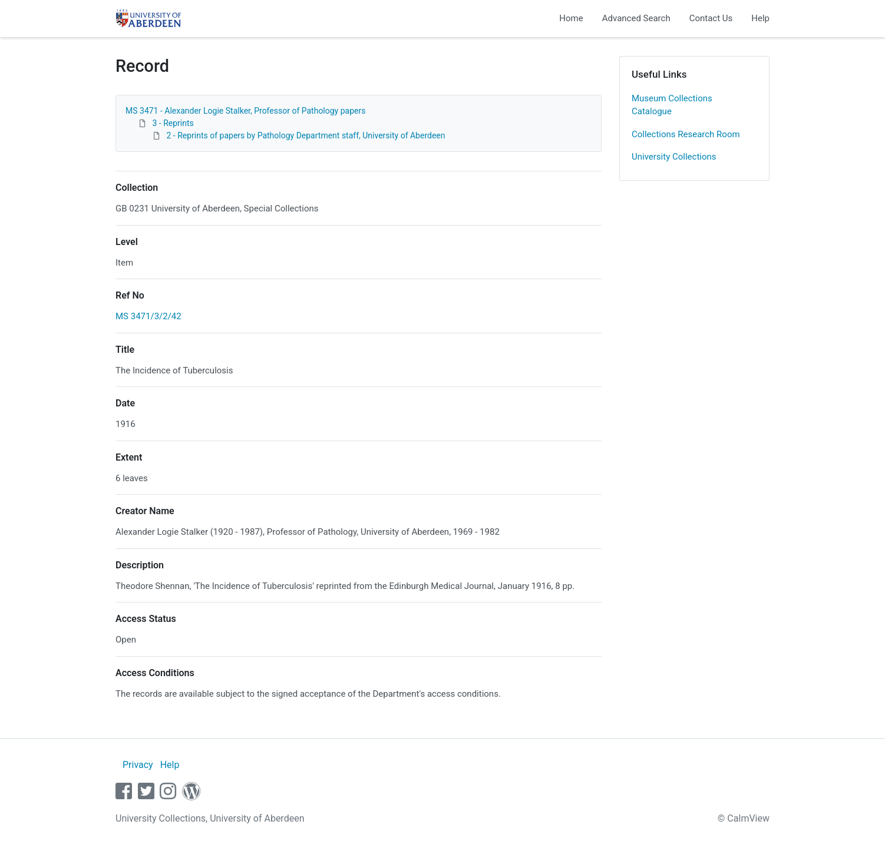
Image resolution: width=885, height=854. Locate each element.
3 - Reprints (172, 123)
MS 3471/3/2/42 (148, 316)
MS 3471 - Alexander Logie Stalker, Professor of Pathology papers (245, 110)
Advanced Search (636, 18)
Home (571, 18)
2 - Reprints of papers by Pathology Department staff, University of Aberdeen (305, 135)
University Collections (674, 156)
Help (760, 18)
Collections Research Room (686, 134)
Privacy (138, 764)
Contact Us (711, 18)
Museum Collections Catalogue (672, 105)
